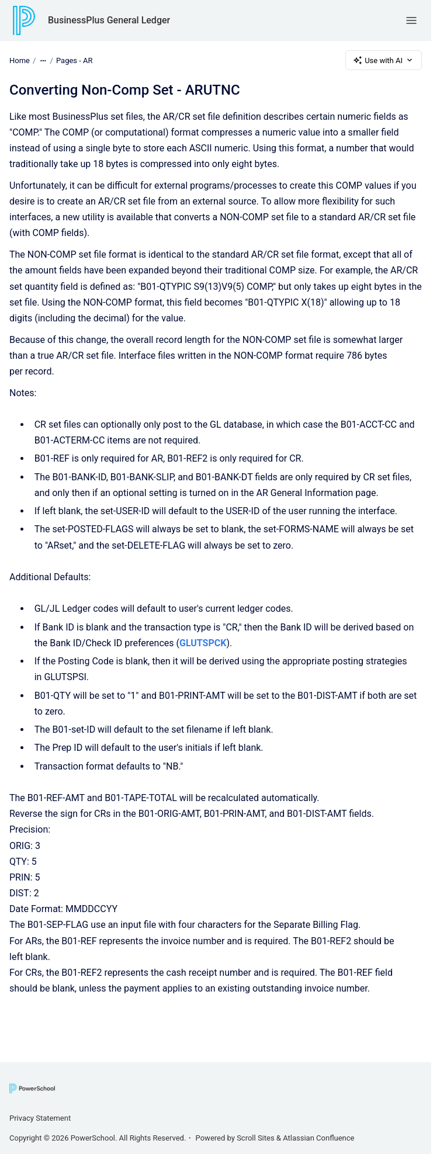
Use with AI (383, 60)
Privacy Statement (40, 1118)
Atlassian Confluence (318, 1138)
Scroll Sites (256, 1138)
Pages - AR (74, 60)
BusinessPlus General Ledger (109, 20)
